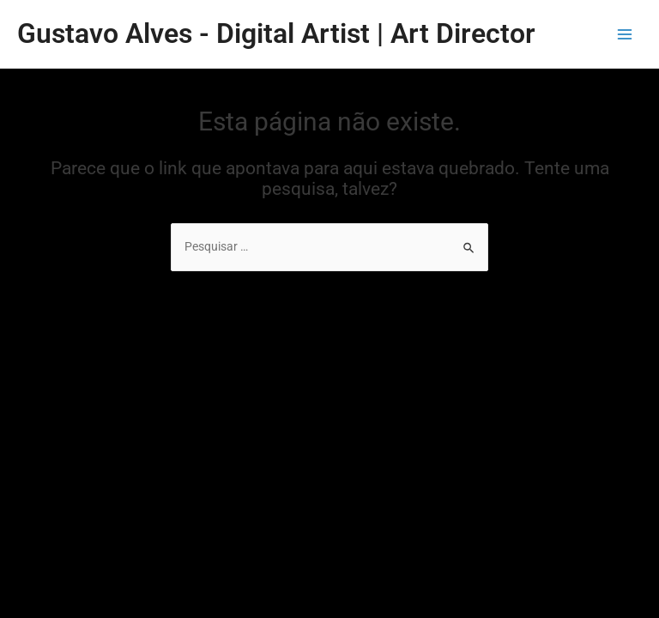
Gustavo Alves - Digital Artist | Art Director (276, 33)
